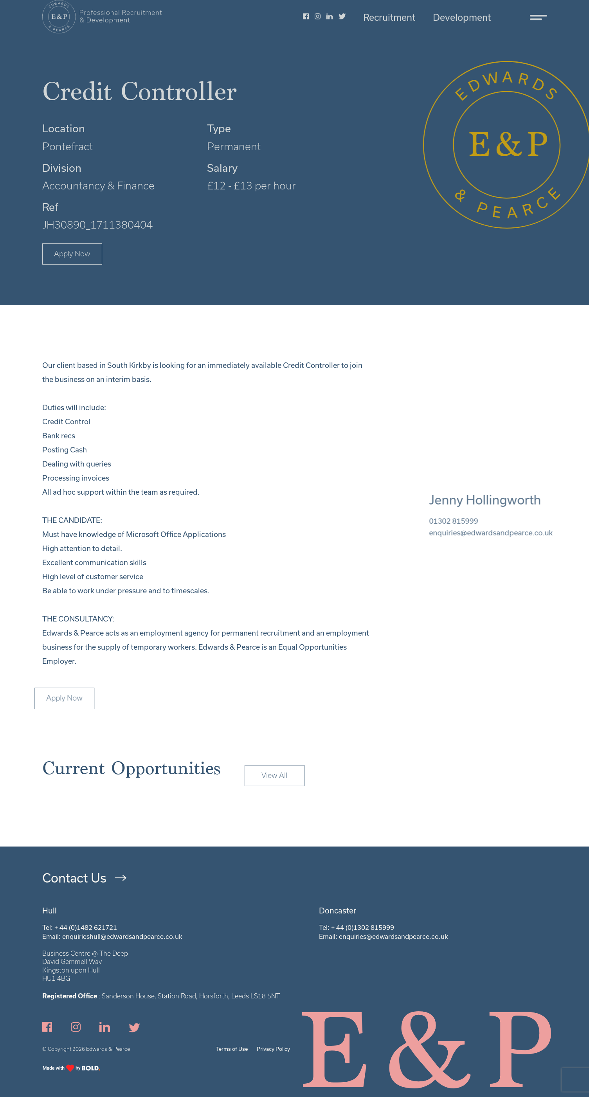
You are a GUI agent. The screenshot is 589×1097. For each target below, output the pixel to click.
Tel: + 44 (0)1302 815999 (356, 927)
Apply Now (72, 254)
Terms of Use (232, 1049)
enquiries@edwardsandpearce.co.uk (506, 532)
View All (274, 791)
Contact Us (74, 877)
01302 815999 (469, 521)
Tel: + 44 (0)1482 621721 (79, 927)
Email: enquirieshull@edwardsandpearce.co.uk (112, 936)
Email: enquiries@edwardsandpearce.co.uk (383, 936)
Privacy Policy (273, 1049)
